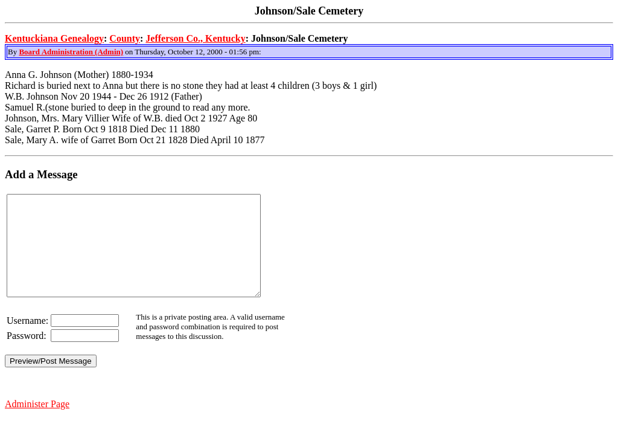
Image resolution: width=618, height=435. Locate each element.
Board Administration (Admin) (71, 51)
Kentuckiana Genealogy (54, 38)
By (13, 51)
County (124, 38)
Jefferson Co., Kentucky (195, 38)
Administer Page (37, 424)
